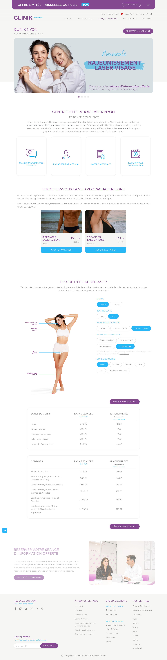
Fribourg (136, 644)
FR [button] (141, 14)
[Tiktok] (26, 608)
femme (103, 304)
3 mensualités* (127, 340)
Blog (104, 14)
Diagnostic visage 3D (115, 625)
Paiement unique (107, 340)
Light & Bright (112, 629)
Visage (128, 364)
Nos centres (129, 19)
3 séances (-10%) (120, 328)
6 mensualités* (106, 346)
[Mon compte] (151, 14)
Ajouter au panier (61, 250)
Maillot (103, 364)
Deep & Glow (112, 633)
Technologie (111, 614)
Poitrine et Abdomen (118, 370)
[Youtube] (31, 608)
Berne (135, 640)
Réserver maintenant (138, 31)
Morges (136, 623)
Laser (102, 316)
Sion (135, 631)
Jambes (115, 364)
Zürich (135, 635)
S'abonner (49, 646)
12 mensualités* (125, 346)
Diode (113, 316)
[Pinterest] (42, 608)
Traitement (111, 610)
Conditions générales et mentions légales (85, 624)
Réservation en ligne (84, 634)
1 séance (103, 328)
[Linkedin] (36, 608)
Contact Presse (82, 619)
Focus (108, 641)
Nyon (135, 619)
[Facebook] (16, 608)
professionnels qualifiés (91, 128)
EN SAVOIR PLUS (124, 354)
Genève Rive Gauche (142, 606)
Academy (146, 19)
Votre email (21, 646)
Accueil (67, 19)
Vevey (135, 627)
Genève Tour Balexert (142, 610)
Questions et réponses (85, 630)
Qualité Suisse (115, 14)
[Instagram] (20, 608)
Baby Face (110, 637)
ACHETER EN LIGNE (131, 5)
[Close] (149, 4)
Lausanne (137, 614)
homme (116, 304)
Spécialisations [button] (85, 19)
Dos (101, 370)
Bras (140, 364)
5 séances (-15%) (141, 328)
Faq (136, 14)
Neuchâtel (137, 648)
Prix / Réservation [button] (108, 19)
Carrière (129, 14)
